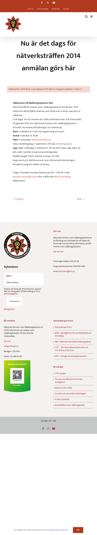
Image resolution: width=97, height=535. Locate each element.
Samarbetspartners (63, 327)
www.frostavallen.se (41, 140)
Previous (19, 199)
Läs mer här (58, 251)
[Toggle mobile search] (86, 16)
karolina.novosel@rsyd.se (25, 177)
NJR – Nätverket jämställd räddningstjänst (73, 341)
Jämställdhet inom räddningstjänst (70, 405)
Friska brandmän (62, 399)
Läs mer (7, 341)
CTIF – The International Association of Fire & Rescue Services (71, 349)
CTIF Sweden (60, 373)
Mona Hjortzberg (62, 177)
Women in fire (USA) (63, 388)
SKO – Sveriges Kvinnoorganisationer (71, 356)
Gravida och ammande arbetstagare (70, 393)
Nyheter (69, 89)
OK (78, 530)
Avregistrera (9, 309)
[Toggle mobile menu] (91, 16)
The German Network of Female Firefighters (68, 381)
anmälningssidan (63, 144)
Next (79, 199)
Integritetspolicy (11, 346)
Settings (65, 530)
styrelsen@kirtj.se (67, 271)
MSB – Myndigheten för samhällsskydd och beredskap (73, 335)
